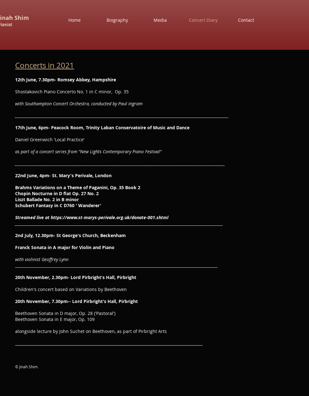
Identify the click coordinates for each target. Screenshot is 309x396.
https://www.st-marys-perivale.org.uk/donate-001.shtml (109, 217)
